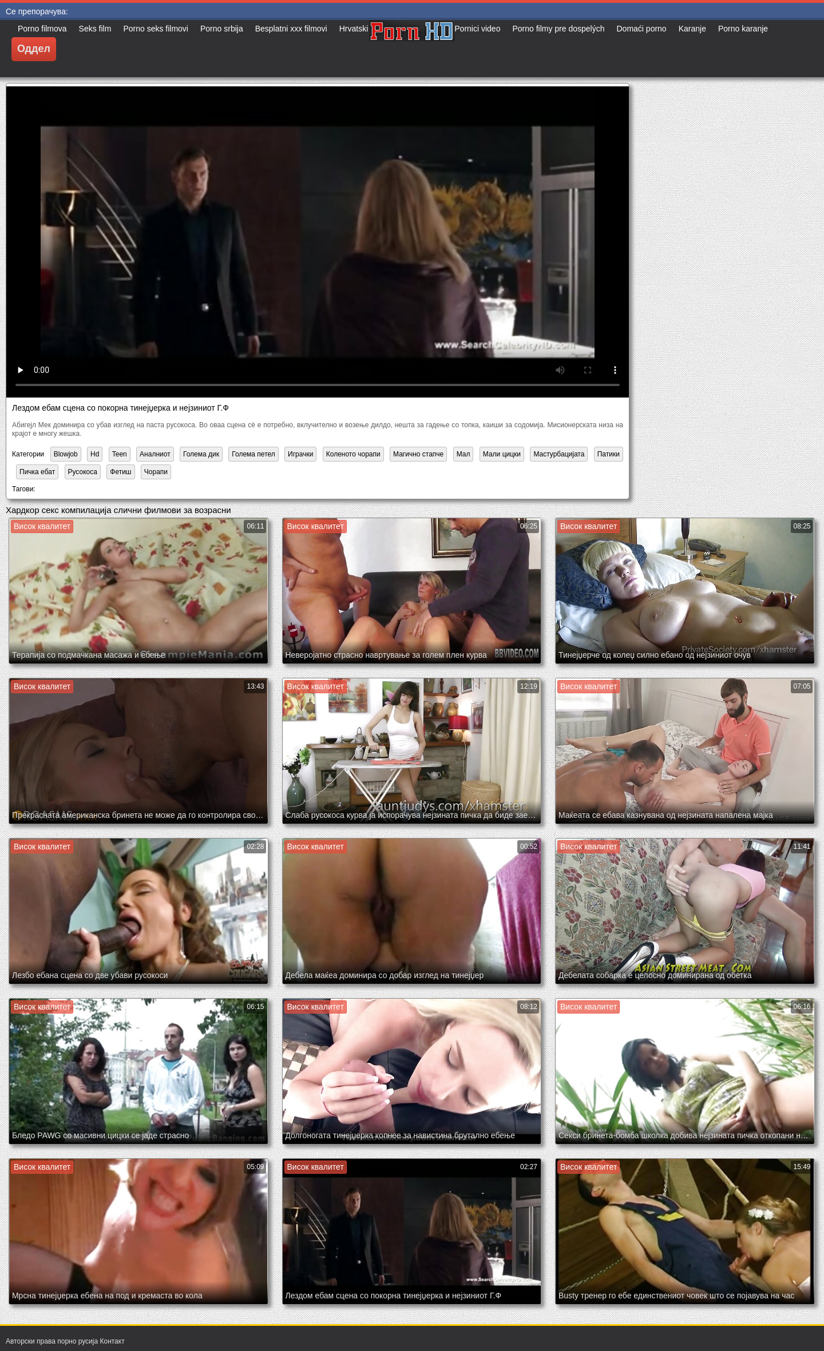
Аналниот (155, 454)
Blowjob (66, 454)
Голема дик (201, 454)
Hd (94, 454)
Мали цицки (502, 454)
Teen (119, 454)
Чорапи (156, 472)
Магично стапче (418, 454)
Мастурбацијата (558, 454)
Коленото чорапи (353, 454)
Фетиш (120, 472)
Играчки (300, 454)
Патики (608, 454)
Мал (463, 454)
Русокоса (82, 472)
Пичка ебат (37, 472)
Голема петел (253, 454)
